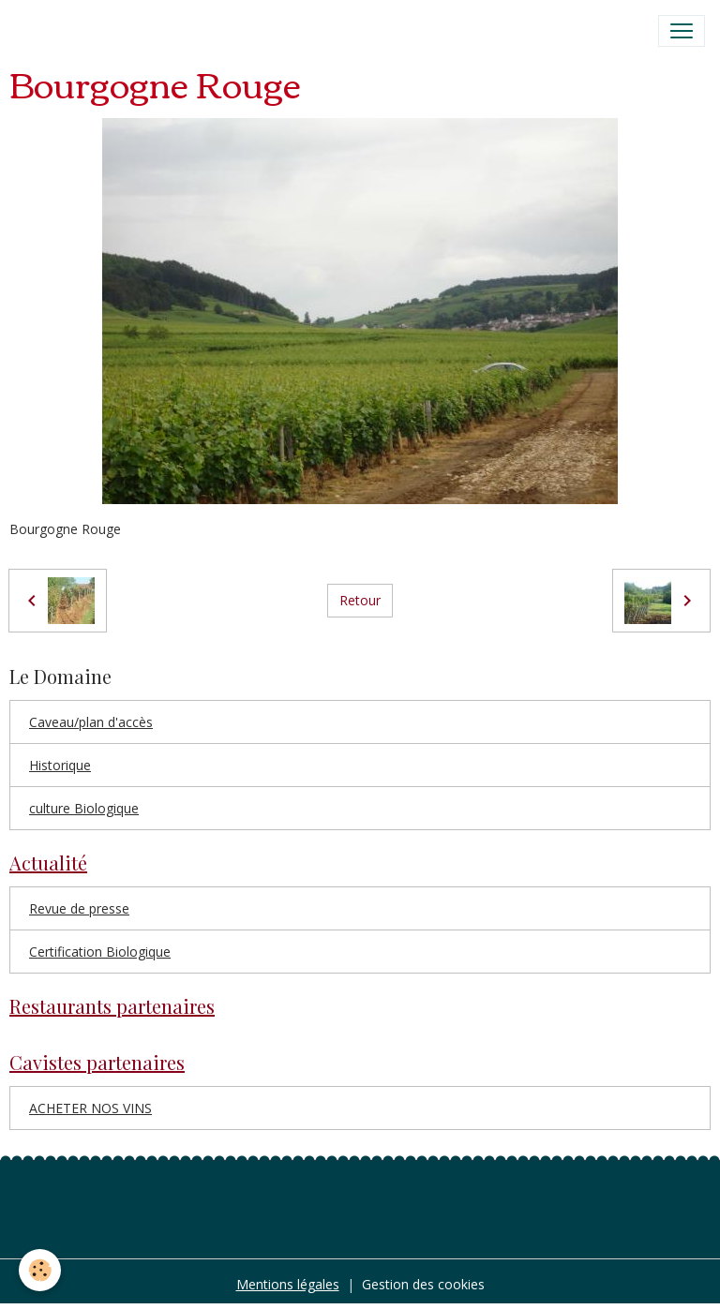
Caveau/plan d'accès (91, 722)
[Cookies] (40, 1270)
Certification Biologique (100, 951)
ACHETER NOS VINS (90, 1108)
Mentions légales (287, 1284)
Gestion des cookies (423, 1284)
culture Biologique (84, 808)
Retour (360, 600)
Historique (60, 765)
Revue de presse (79, 908)
